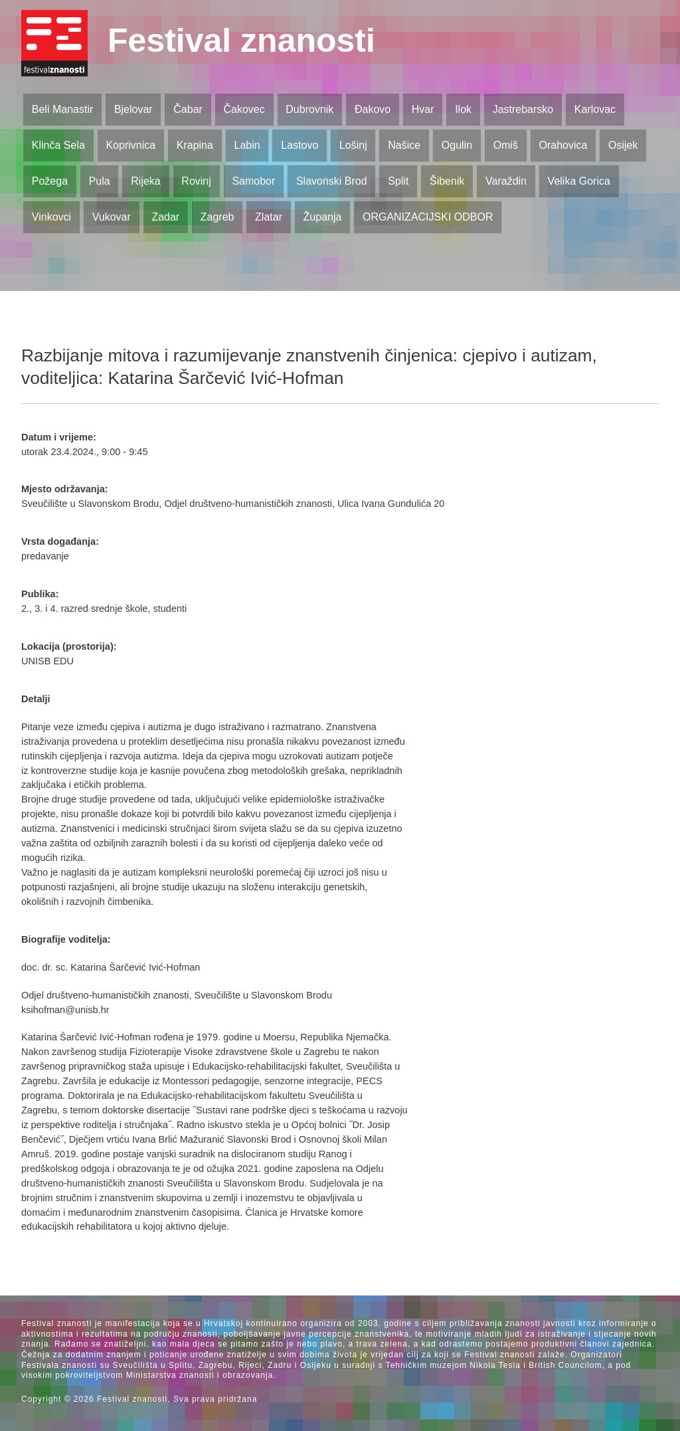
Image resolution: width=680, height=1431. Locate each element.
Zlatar (268, 217)
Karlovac (595, 109)
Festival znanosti (241, 40)
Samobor (253, 181)
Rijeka (145, 181)
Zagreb (217, 217)
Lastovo (299, 145)
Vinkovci (51, 217)
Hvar (423, 109)
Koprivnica (130, 145)
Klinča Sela (58, 145)
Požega (50, 181)
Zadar (165, 217)
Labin (247, 145)
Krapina (195, 145)
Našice (404, 145)
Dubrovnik (309, 109)
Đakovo (372, 109)
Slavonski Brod (331, 181)
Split (398, 181)
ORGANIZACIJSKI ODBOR (428, 217)
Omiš (505, 145)
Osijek (623, 145)
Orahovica (563, 145)
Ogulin (457, 145)
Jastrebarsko (523, 109)
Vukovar (111, 217)
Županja (322, 217)
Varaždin (506, 181)
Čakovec (243, 109)
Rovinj (196, 181)
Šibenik (447, 181)
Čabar (188, 109)
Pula (99, 181)
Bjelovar (133, 109)
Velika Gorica (579, 181)
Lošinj (353, 145)
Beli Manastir (62, 109)
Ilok (463, 109)
